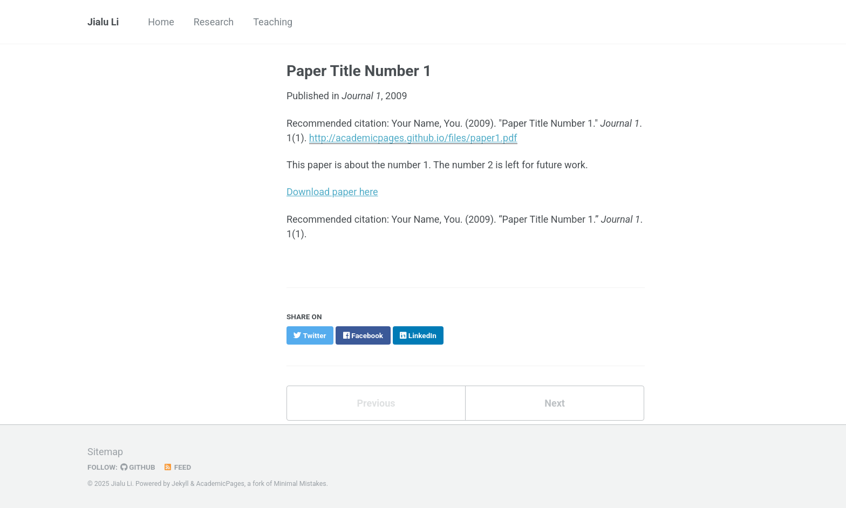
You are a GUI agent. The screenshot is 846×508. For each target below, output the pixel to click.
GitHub (137, 467)
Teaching (272, 22)
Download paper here (332, 191)
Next (554, 403)
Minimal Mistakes (300, 484)
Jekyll (180, 484)
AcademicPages (220, 484)
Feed (177, 467)
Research (214, 22)
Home (161, 22)
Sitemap (105, 451)
